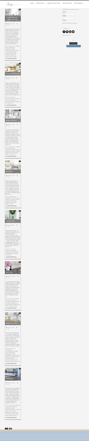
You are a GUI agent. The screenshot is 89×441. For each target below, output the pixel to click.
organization (9, 103)
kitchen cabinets (15, 101)
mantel (12, 358)
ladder (8, 358)
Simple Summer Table (11, 323)
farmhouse (12, 47)
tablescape (13, 55)
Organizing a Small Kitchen (12, 73)
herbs (13, 50)
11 (19, 211)
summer (8, 55)
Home (32, 3)
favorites (8, 49)
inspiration (13, 52)
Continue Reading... (11, 58)
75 (19, 9)
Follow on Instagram (73, 46)
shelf (7, 306)
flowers (13, 149)
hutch (7, 100)
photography (9, 360)
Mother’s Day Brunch (11, 120)
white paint (13, 56)
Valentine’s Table (10, 221)
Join (64, 20)
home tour (9, 411)
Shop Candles (78, 3)
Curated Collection (53, 3)
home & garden (15, 98)
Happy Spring (9, 171)
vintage (8, 56)
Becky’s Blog (40, 3)
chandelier (9, 349)
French (13, 49)
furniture (8, 50)
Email (64, 12)
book (17, 298)
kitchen (14, 53)
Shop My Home (67, 3)
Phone (64, 16)
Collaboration (10, 351)
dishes (17, 405)
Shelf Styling (9, 272)
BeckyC (8, 25)
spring (7, 154)
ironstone (8, 53)
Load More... (73, 43)
